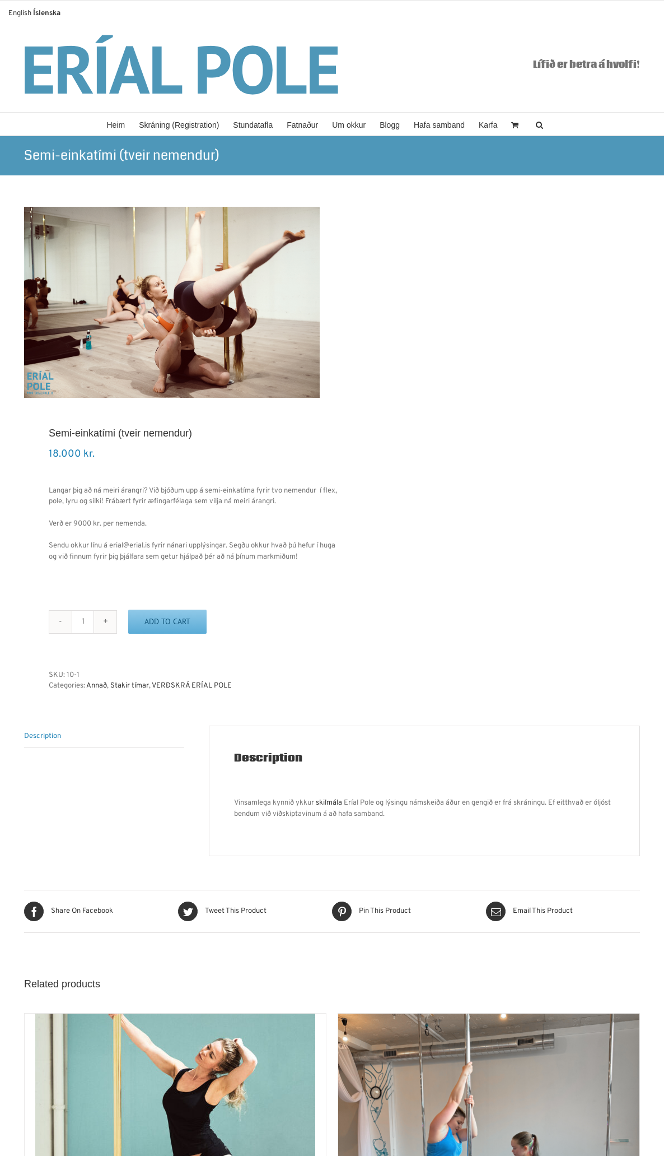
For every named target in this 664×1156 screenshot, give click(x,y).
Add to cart (167, 621)
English (19, 13)
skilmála (329, 802)
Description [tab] (42, 736)
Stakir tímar (129, 685)
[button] (539, 124)
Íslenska (46, 13)
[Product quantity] (83, 622)
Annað (96, 685)
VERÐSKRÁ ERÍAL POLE (192, 685)
